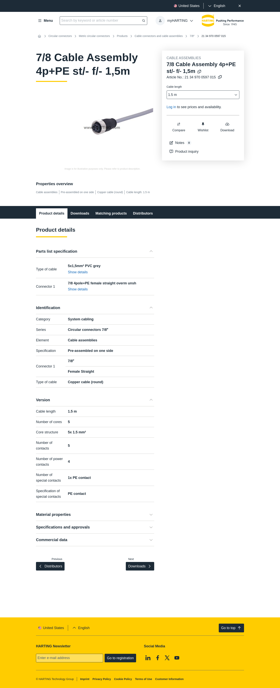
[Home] (39, 36)
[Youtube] (177, 658)
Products (122, 36)
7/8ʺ (192, 36)
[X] (167, 658)
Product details (51, 213)
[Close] (239, 6)
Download (227, 127)
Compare (178, 127)
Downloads (80, 213)
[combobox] (200, 95)
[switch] (179, 124)
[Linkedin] (148, 658)
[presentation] (216, 6)
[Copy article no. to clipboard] (220, 77)
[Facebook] (158, 658)
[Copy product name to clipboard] (199, 72)
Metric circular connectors (94, 36)
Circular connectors (60, 36)
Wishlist (203, 127)
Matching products (111, 213)
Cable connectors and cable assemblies (159, 36)
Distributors (143, 213)
